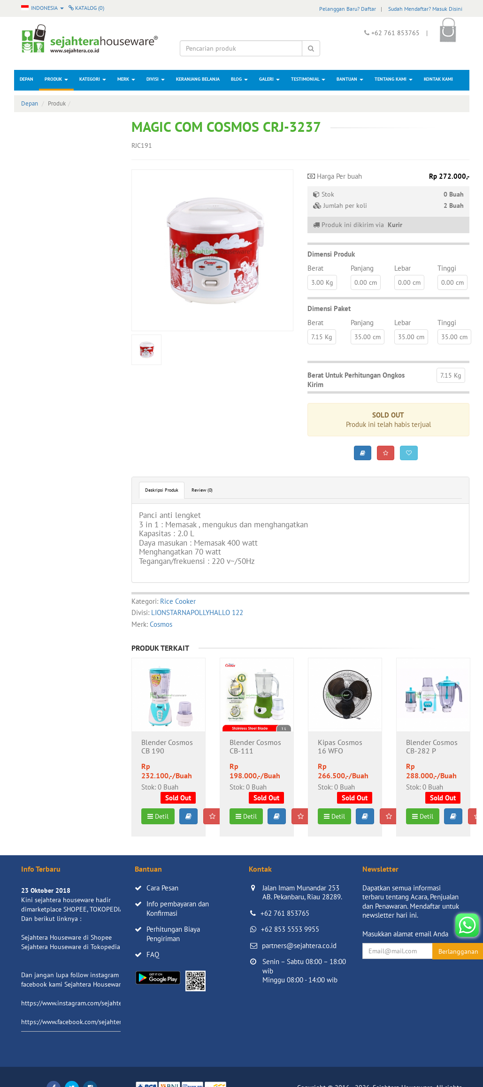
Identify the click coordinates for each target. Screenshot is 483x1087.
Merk (126, 79)
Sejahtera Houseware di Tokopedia (70, 947)
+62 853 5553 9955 (290, 929)
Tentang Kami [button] (394, 79)
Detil (158, 816)
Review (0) (202, 490)
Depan (26, 79)
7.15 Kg (321, 337)
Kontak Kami (438, 79)
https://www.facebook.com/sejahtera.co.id (80, 1022)
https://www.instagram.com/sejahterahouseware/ (91, 1003)
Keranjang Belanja (198, 79)
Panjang (362, 268)
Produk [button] (56, 79)
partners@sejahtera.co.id (299, 945)
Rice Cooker (178, 601)
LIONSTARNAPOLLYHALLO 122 (197, 612)
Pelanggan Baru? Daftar (347, 8)
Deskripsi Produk (161, 490)
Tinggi (446, 268)
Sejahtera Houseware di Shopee (66, 937)
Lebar (402, 268)
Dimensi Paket (329, 308)
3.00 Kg (322, 282)
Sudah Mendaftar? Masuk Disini (425, 8)
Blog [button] (239, 79)
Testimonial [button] (308, 79)
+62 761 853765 (285, 913)
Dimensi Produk (331, 254)
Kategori (92, 79)
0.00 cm (365, 282)
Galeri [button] (269, 79)
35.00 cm (367, 337)
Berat (315, 268)
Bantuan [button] (350, 79)
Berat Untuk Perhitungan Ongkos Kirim (356, 380)
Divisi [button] (155, 79)
